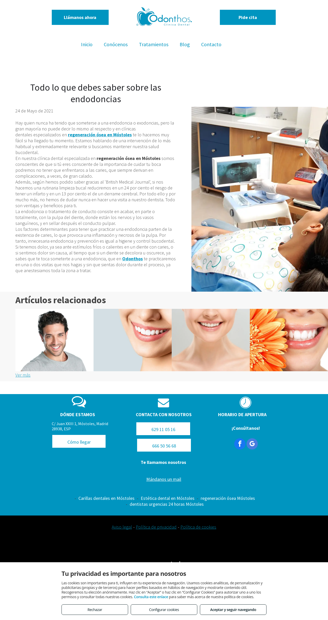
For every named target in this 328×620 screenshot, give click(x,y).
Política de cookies (198, 527)
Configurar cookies (164, 609)
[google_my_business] (252, 444)
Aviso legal (122, 527)
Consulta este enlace (151, 596)
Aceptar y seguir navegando (233, 609)
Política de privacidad (156, 527)
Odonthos (132, 259)
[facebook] (239, 444)
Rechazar (94, 609)
